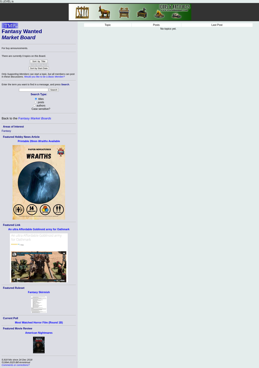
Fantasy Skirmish (39, 292)
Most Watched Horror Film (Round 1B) (39, 322)
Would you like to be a (44, 76)
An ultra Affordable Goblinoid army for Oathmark (39, 229)
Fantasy (34, 118)
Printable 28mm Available (39, 141)
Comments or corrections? (16, 365)
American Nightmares (39, 332)
